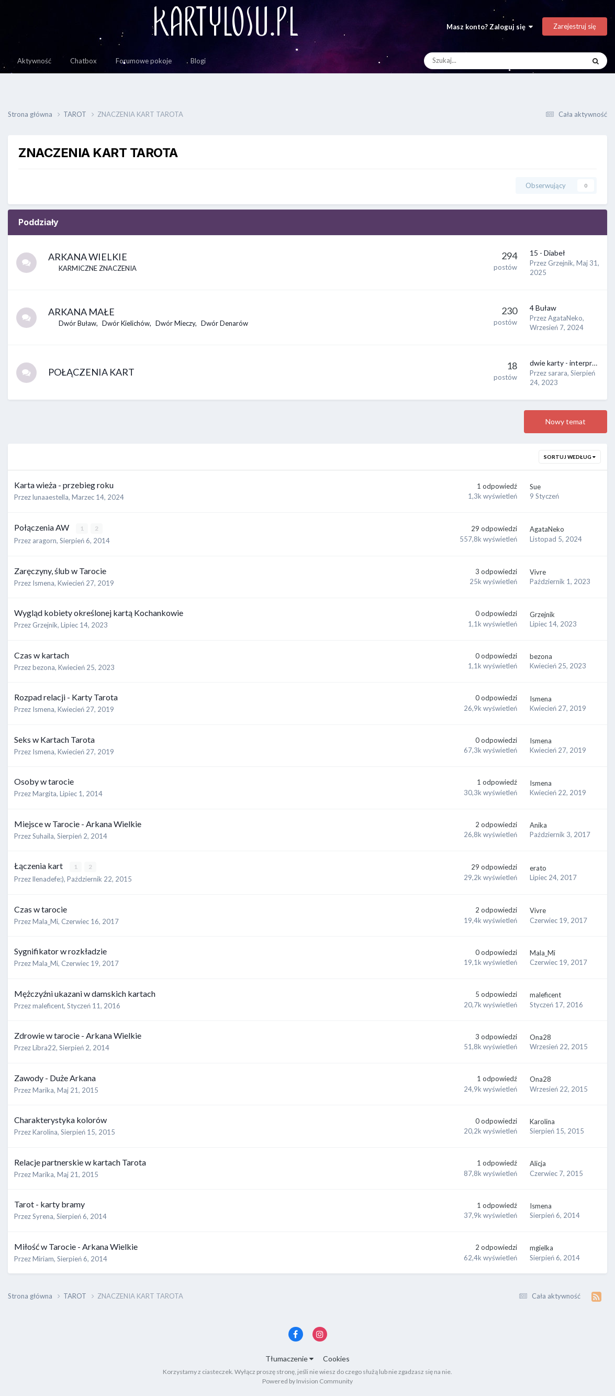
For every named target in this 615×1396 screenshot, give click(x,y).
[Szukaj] (481, 60)
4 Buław (543, 307)
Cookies (336, 1358)
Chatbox (83, 61)
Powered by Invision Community (307, 1380)
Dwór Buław (78, 323)
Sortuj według (570, 457)
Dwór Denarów (225, 323)
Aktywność (34, 61)
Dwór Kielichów (126, 323)
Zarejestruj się (574, 26)
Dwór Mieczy (176, 323)
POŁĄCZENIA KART (92, 372)
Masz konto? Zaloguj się (489, 27)
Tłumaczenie (289, 1358)
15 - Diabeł (547, 252)
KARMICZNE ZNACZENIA (98, 268)
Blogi (198, 61)
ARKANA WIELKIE (88, 256)
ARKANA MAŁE (82, 311)
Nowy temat (565, 421)
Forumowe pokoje (144, 61)
